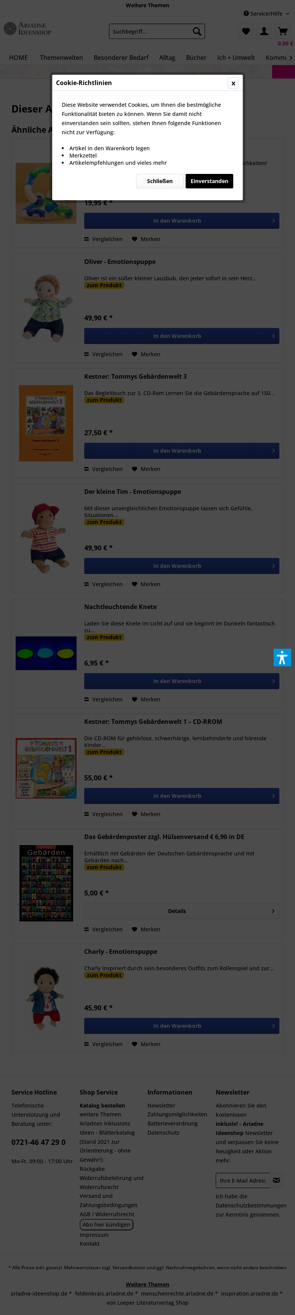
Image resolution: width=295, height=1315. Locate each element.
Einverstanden (209, 181)
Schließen (160, 181)
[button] (282, 657)
